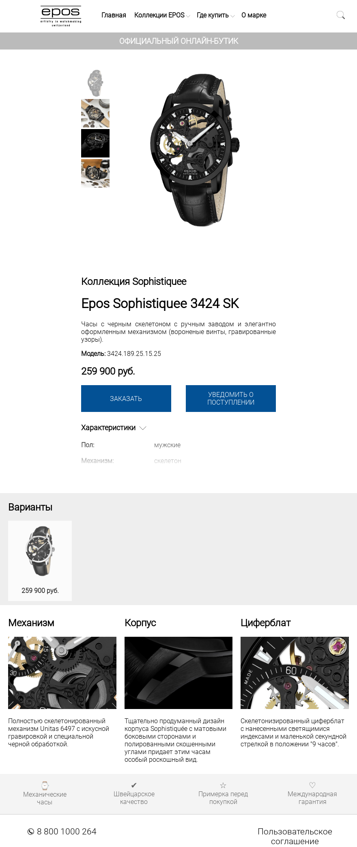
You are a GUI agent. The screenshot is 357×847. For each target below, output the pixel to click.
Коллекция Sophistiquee (133, 281)
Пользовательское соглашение (295, 836)
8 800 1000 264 (62, 831)
